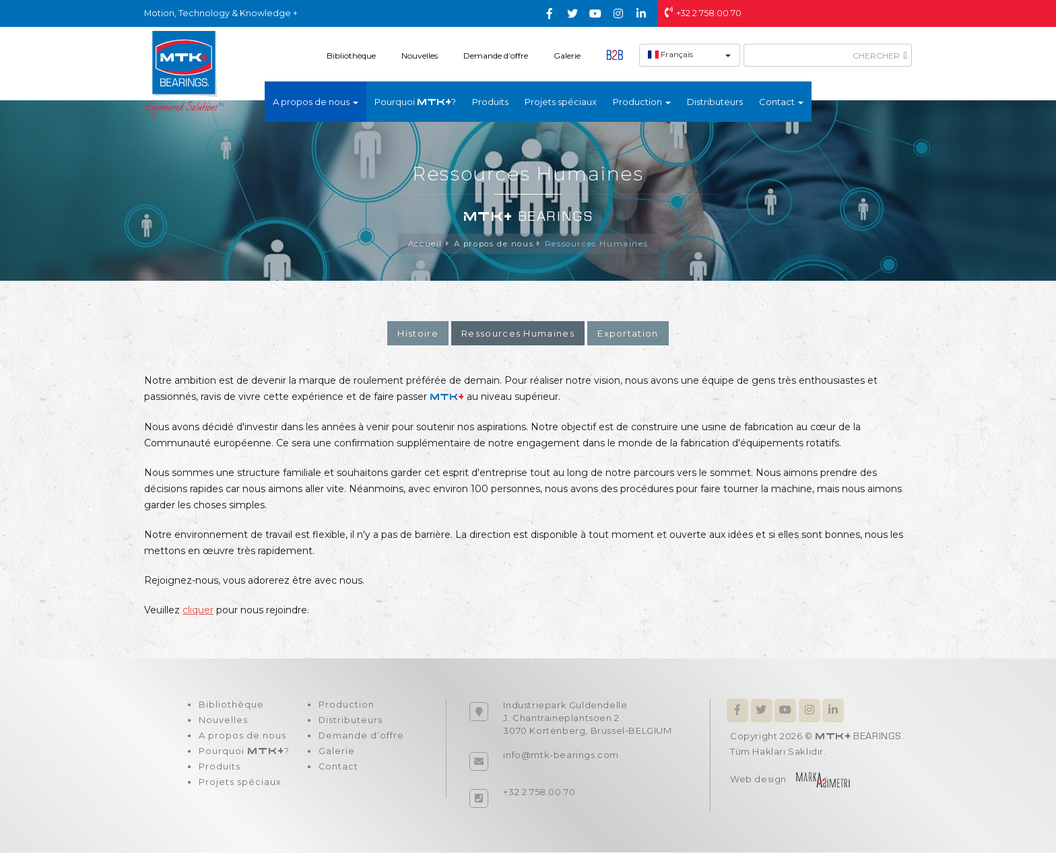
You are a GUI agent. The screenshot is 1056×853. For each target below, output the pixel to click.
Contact (336, 770)
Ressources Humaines (599, 244)
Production (344, 706)
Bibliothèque (351, 55)
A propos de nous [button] (315, 101)
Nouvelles (419, 55)
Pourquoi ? (415, 101)
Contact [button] (781, 101)
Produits (490, 101)
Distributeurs (715, 101)
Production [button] (642, 101)
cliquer (198, 611)
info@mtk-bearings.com (561, 755)
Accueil (422, 244)
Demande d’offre (495, 55)
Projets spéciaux (561, 101)
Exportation (627, 334)
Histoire (417, 334)
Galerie (567, 55)
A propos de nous (494, 244)
